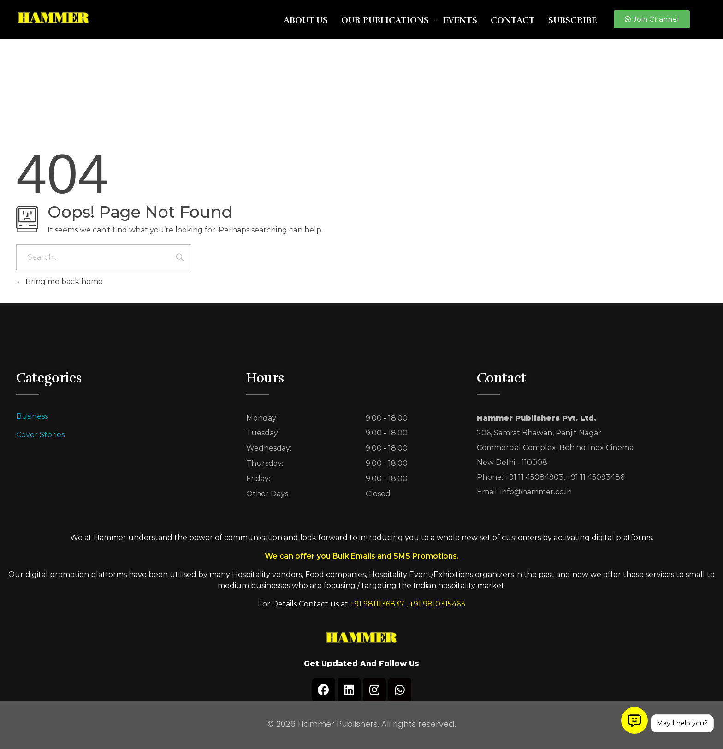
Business (32, 416)
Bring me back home (59, 281)
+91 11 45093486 (595, 477)
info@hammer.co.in (536, 491)
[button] (652, 19)
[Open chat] (634, 720)
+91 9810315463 (437, 604)
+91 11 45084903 (534, 477)
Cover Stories (40, 434)
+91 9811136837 (377, 604)
